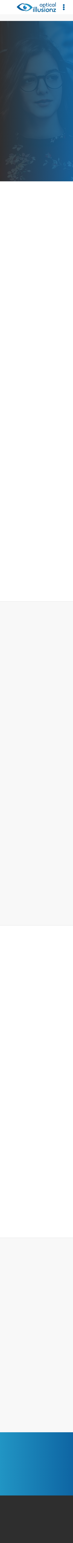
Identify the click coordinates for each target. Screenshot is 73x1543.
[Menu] (63, 7)
